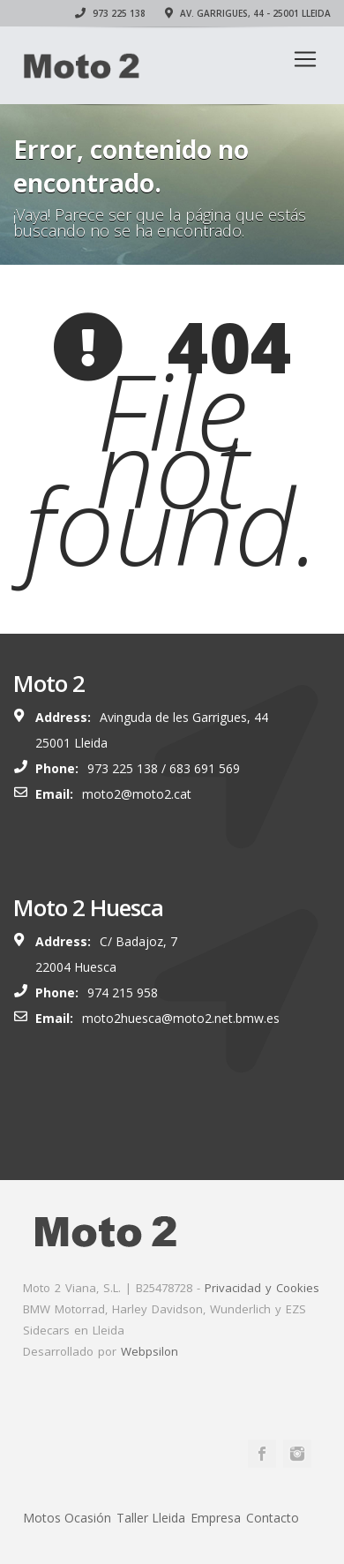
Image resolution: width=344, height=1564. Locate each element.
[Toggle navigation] (305, 59)
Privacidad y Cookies (262, 1288)
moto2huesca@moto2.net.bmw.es (181, 1018)
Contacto (272, 1517)
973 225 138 (110, 13)
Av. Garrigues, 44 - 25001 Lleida (248, 13)
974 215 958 (122, 992)
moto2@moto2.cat (136, 794)
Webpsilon (149, 1351)
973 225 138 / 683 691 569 (163, 768)
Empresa (216, 1517)
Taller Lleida (150, 1517)
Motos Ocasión (67, 1517)
